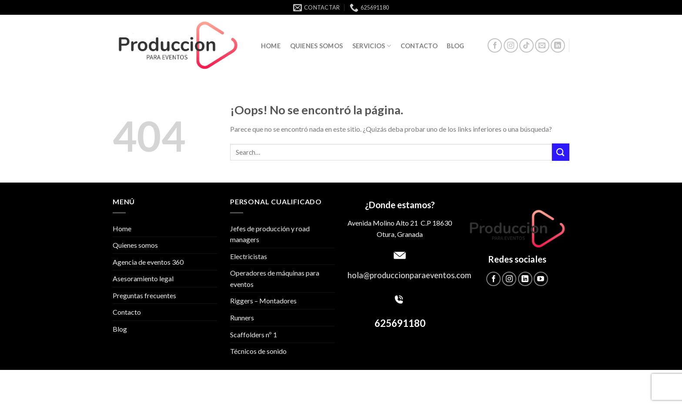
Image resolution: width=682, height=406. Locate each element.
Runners (242, 317)
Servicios (371, 46)
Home (271, 46)
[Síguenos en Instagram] (511, 45)
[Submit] (560, 151)
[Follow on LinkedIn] (558, 45)
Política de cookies (358, 381)
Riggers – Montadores (263, 300)
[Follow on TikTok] (526, 45)
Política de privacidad (288, 381)
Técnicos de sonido (258, 351)
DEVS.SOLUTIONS (424, 394)
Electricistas (248, 256)
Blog (455, 46)
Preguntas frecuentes (144, 295)
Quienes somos (316, 46)
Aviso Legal (410, 381)
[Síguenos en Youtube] (541, 279)
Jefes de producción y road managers (270, 234)
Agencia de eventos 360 (148, 262)
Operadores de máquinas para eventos (274, 278)
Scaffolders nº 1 (253, 334)
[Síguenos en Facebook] (495, 45)
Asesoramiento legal (143, 278)
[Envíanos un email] (542, 45)
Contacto (419, 46)
